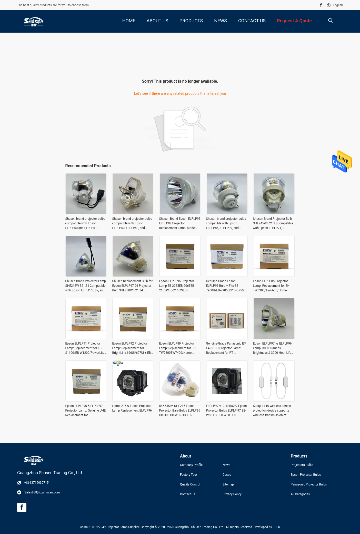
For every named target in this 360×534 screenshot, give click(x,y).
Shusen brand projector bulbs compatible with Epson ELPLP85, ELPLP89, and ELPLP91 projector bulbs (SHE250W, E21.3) (226, 223)
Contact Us (187, 494)
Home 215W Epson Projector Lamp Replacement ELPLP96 (132, 408)
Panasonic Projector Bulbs (309, 484)
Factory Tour (188, 474)
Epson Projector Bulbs (306, 474)
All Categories (300, 494)
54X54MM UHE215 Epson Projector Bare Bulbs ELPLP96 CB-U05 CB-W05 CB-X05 (179, 410)
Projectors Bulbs (302, 465)
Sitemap (228, 484)
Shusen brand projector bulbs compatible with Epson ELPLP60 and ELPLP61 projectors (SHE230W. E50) (85, 223)
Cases (227, 474)
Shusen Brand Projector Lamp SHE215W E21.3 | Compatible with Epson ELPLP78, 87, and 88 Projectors (85, 286)
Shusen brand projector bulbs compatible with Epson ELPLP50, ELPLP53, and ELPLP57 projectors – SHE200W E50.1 (132, 223)
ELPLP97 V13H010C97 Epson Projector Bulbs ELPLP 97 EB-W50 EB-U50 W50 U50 (226, 410)
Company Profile (191, 465)
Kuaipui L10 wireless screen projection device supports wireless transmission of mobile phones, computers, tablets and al (272, 410)
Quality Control (190, 484)
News (226, 465)
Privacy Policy (232, 494)
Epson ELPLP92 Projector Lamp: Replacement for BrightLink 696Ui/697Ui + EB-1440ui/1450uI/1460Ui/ (132, 348)
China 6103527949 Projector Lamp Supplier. (110, 527)
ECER (276, 527)
